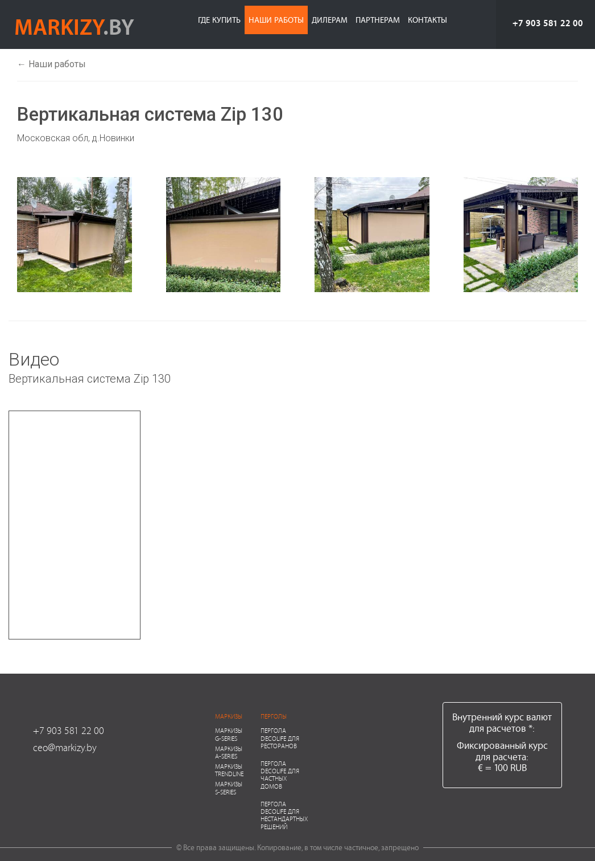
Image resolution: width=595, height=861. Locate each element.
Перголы (274, 716)
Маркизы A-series (228, 752)
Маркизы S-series (228, 787)
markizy (74, 26)
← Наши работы (51, 64)
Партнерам (378, 19)
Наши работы (276, 19)
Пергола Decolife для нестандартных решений (284, 815)
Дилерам (330, 19)
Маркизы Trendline (229, 769)
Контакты (427, 19)
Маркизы (228, 716)
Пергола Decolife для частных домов (280, 774)
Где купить (219, 19)
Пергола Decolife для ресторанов (280, 737)
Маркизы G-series (228, 734)
